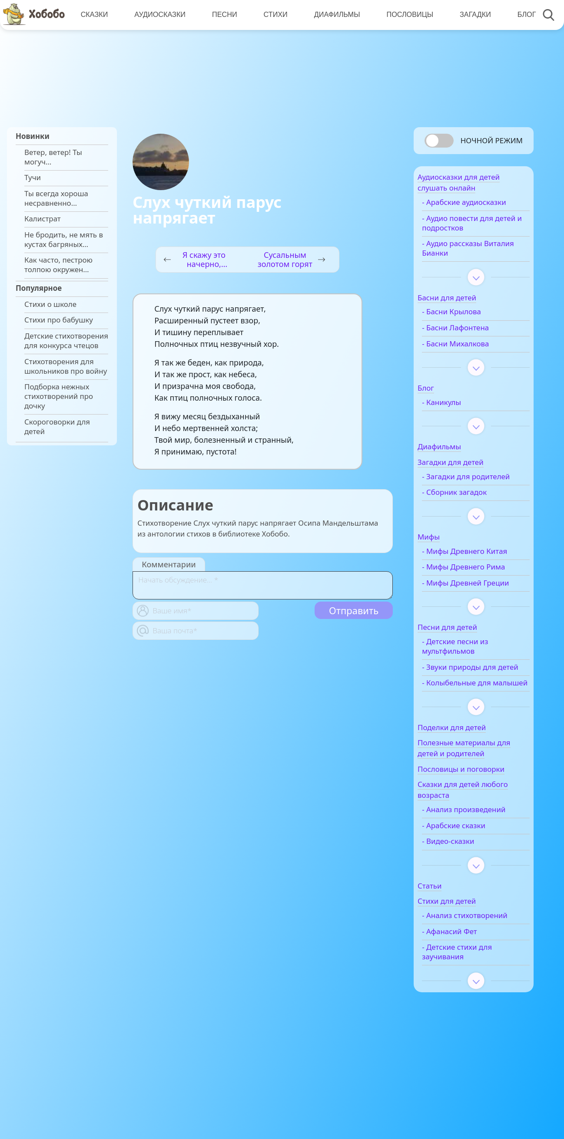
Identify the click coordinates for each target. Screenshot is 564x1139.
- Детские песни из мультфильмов (471, 689)
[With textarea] (263, 585)
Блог (521, 14)
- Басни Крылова (468, 326)
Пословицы (406, 14)
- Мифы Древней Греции (468, 621)
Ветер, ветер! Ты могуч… (53, 157)
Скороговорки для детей (57, 426)
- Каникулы (458, 417)
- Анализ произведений (480, 872)
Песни (223, 14)
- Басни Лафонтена (471, 342)
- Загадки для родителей (462, 495)
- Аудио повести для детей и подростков (474, 237)
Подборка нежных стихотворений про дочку (58, 396)
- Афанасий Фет (466, 1003)
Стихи (273, 14)
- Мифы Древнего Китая (469, 579)
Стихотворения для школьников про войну (65, 366)
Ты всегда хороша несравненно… (56, 198)
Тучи (32, 177)
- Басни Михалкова (471, 358)
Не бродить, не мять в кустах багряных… (63, 239)
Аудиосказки (159, 14)
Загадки (470, 14)
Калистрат (42, 219)
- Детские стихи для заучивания (473, 1024)
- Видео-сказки (464, 904)
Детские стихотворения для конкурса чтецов (66, 340)
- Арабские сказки (470, 888)
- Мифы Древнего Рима (479, 601)
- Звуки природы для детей (475, 714)
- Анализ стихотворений (465, 982)
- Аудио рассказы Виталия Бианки (468, 263)
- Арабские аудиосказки (460, 212)
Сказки (94, 14)
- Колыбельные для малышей (473, 740)
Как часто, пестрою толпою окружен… (58, 264)
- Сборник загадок (470, 516)
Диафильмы (334, 14)
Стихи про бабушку (58, 320)
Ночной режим (492, 140)
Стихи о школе (50, 304)
